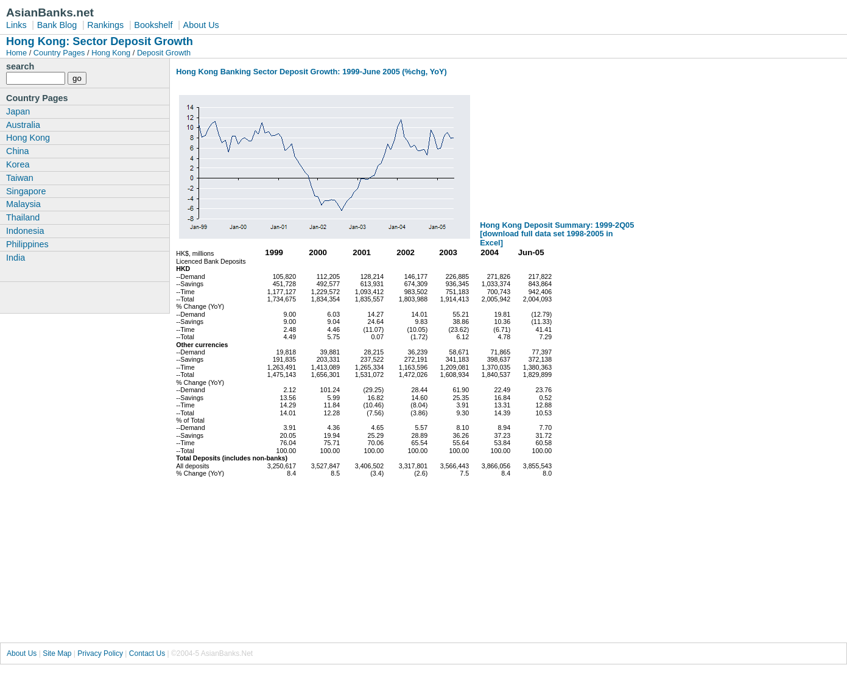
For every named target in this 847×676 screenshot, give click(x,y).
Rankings (105, 25)
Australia (23, 125)
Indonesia (25, 231)
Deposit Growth (164, 52)
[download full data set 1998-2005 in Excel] (546, 238)
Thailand (23, 217)
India (15, 257)
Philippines (27, 244)
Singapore (26, 191)
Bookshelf (153, 25)
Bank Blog (57, 25)
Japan (18, 111)
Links (16, 25)
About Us (201, 25)
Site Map (57, 653)
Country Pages (59, 52)
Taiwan (19, 178)
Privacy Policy (100, 653)
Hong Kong (110, 52)
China (17, 151)
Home (17, 52)
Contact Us (147, 653)
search (20, 66)
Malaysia (23, 204)
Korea (17, 164)
